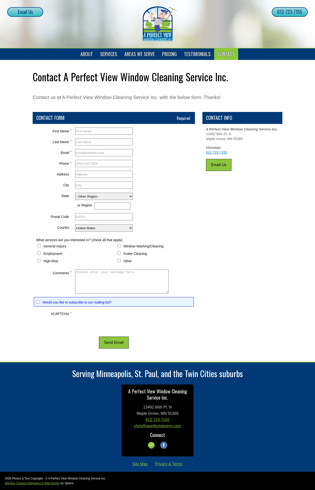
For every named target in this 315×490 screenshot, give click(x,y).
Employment (52, 254)
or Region (85, 205)
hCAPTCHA (61, 313)
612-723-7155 (289, 11)
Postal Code (60, 217)
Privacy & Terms (168, 464)
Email (66, 152)
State (65, 196)
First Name (62, 130)
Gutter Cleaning (135, 254)
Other (127, 261)
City (66, 185)
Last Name (62, 141)
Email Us (25, 11)
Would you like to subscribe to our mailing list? (76, 302)
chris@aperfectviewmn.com (157, 426)
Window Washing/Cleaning (143, 246)
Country (63, 227)
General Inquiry (55, 246)
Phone (65, 162)
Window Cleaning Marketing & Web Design (32, 483)
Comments (62, 272)
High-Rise (50, 261)
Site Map (140, 464)
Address (63, 174)
